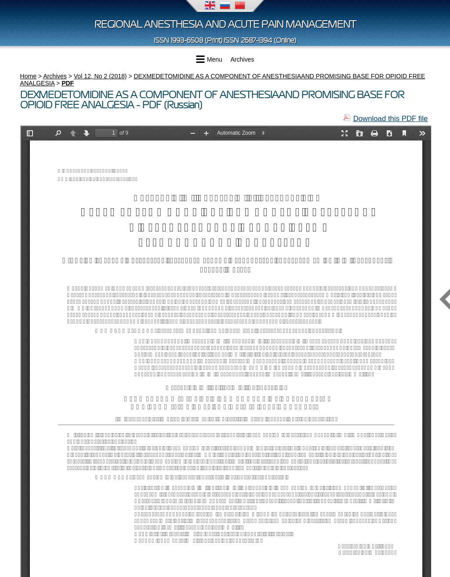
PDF (68, 83)
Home (28, 76)
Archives (242, 59)
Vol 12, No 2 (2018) (100, 76)
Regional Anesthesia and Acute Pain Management (225, 24)
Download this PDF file (390, 118)
